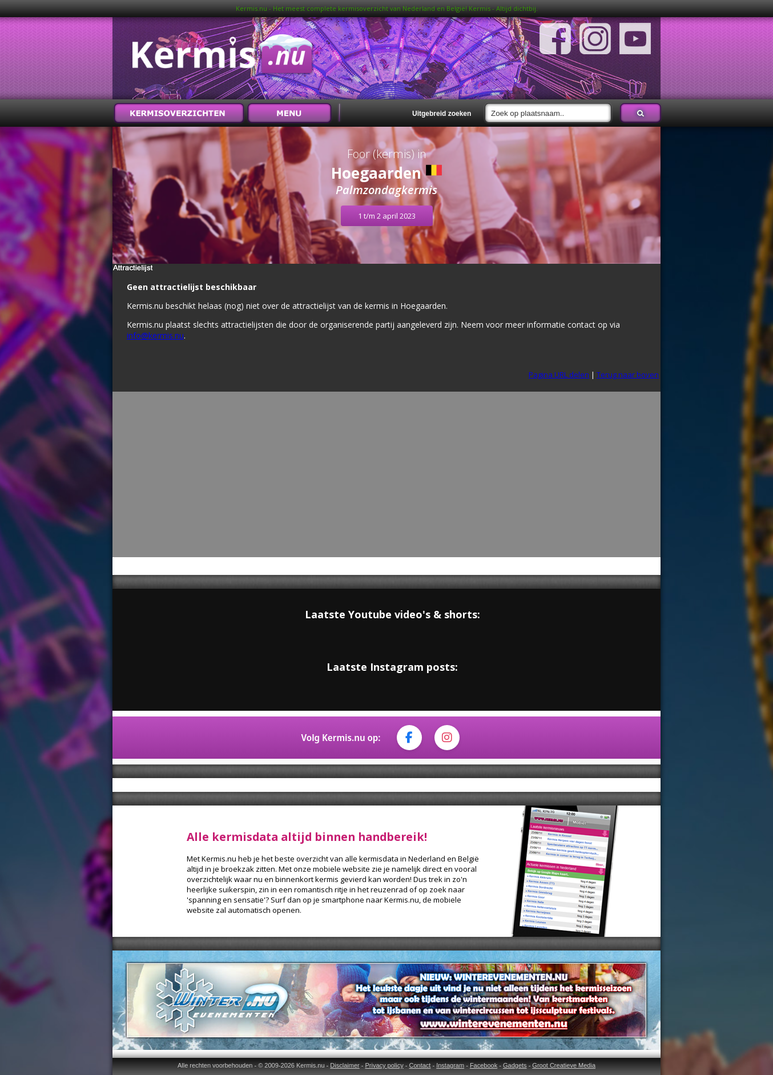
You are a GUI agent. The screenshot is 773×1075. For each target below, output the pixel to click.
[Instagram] (447, 737)
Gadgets (515, 1065)
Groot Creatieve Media (563, 1065)
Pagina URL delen (559, 374)
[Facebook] (409, 737)
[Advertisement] (386, 477)
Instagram (450, 1065)
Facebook (483, 1065)
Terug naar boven (628, 374)
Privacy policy (384, 1065)
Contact (419, 1065)
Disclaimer (344, 1065)
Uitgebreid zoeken (441, 114)
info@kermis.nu (155, 335)
